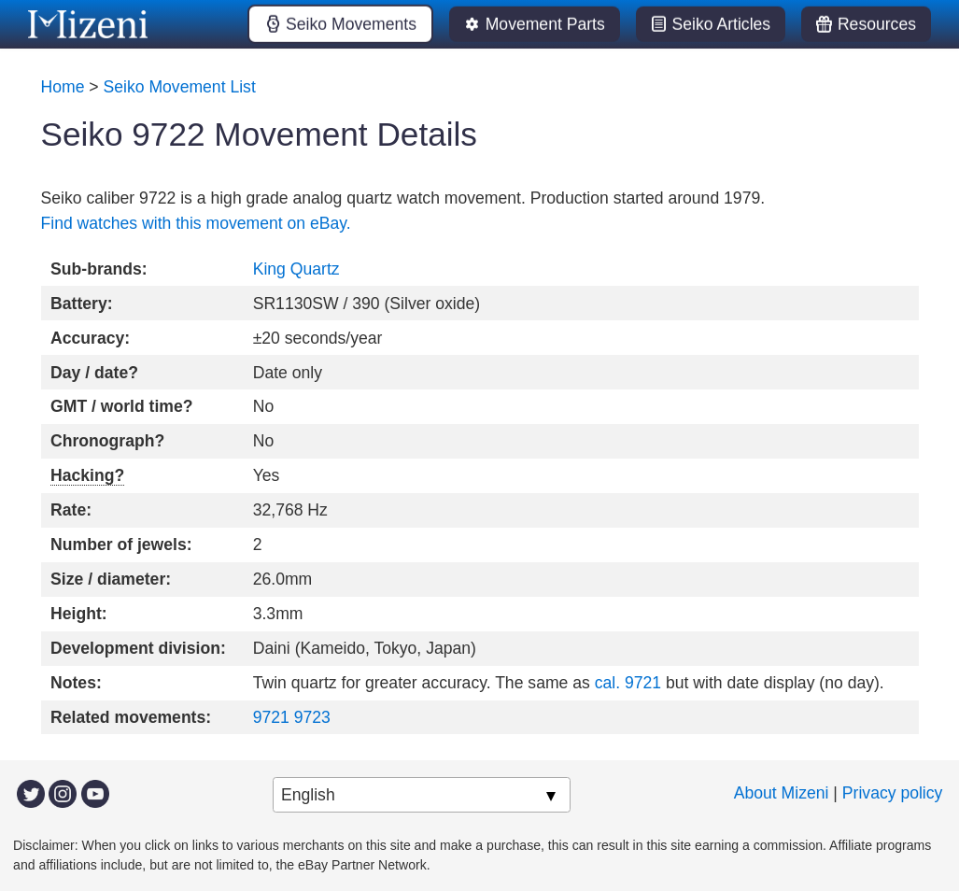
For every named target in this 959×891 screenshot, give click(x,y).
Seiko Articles (721, 24)
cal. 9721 (628, 682)
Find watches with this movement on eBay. (196, 223)
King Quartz (296, 269)
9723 (312, 717)
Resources (877, 24)
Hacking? (87, 475)
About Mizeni (781, 793)
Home (63, 87)
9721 (271, 717)
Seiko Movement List (180, 87)
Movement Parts (545, 24)
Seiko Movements (351, 24)
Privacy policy (892, 793)
